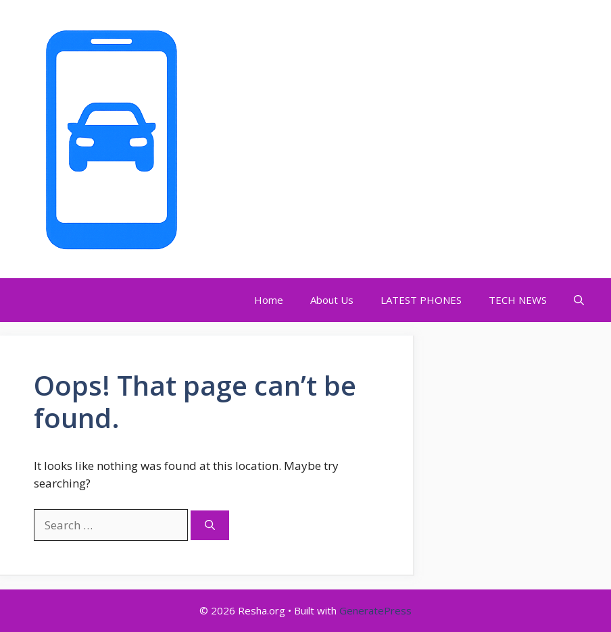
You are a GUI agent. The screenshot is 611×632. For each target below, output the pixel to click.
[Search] (210, 525)
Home (268, 300)
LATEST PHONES (421, 300)
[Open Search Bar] (578, 300)
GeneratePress (375, 610)
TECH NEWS (518, 300)
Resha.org (238, 139)
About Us (331, 300)
